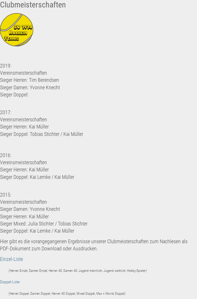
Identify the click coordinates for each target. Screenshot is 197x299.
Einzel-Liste (11, 259)
